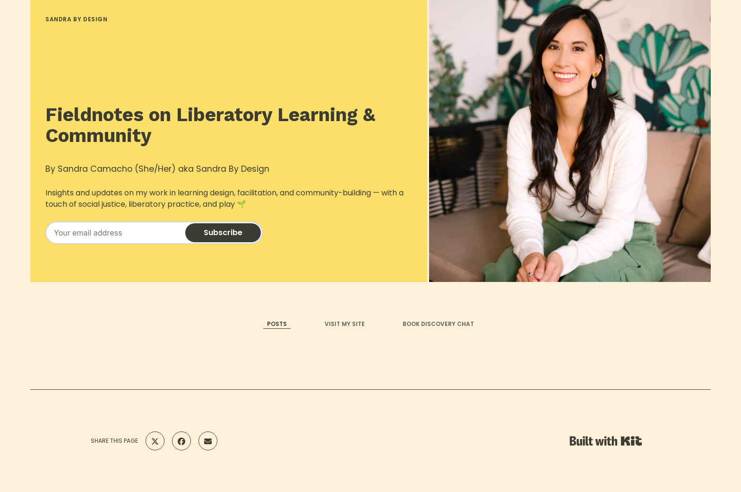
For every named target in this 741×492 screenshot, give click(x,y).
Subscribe (223, 232)
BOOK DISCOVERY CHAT (438, 324)
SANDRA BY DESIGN (76, 19)
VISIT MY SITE (345, 324)
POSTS (277, 324)
